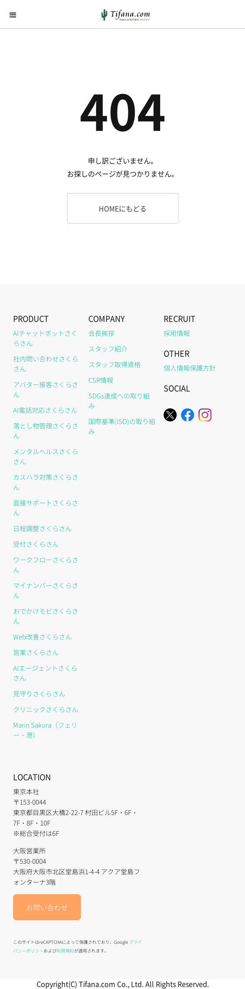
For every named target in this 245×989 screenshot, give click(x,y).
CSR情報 (100, 379)
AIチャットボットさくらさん (45, 337)
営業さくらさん (36, 652)
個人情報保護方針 (190, 367)
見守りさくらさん (39, 693)
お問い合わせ (47, 907)
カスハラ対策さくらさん (45, 481)
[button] (13, 15)
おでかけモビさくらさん (45, 615)
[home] (122, 14)
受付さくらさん (36, 543)
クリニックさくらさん (45, 709)
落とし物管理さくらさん (45, 430)
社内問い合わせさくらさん (45, 363)
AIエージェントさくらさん (45, 672)
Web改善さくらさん (42, 636)
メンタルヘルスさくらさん (45, 456)
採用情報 (177, 332)
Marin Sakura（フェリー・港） (45, 729)
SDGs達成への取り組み (119, 400)
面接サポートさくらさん (45, 507)
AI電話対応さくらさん (45, 409)
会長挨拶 (101, 332)
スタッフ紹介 (108, 348)
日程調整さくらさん (42, 528)
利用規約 (65, 950)
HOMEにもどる (123, 208)
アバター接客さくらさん (45, 389)
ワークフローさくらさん (45, 564)
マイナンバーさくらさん (45, 590)
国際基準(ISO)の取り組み (121, 426)
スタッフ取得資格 (114, 364)
